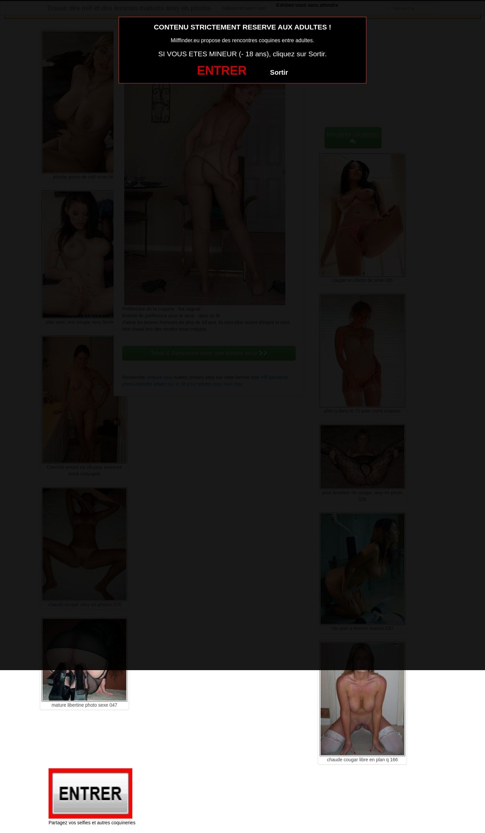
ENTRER (222, 70)
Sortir (279, 72)
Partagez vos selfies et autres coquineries (92, 822)
